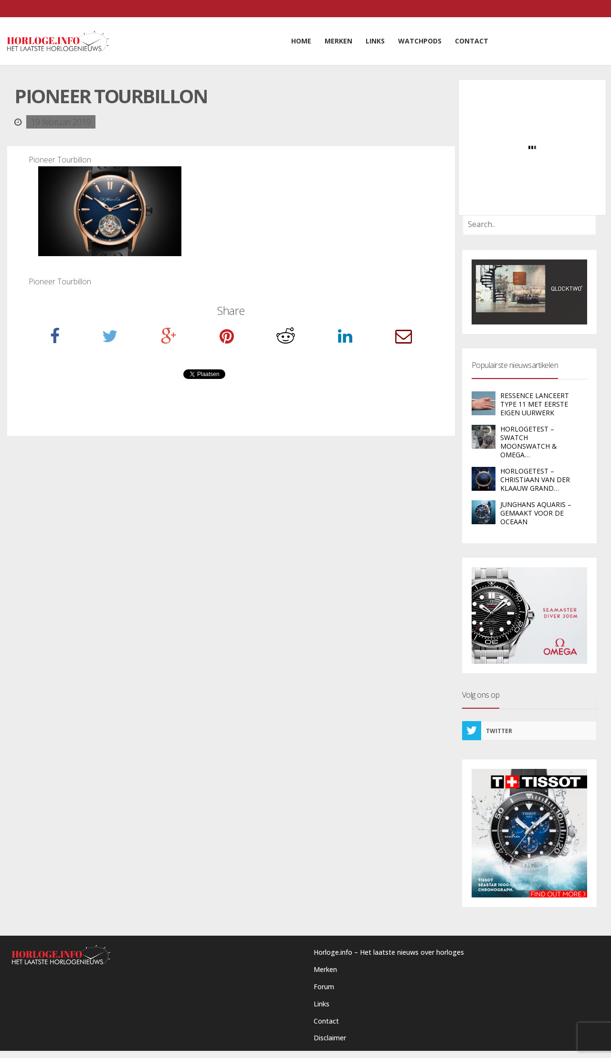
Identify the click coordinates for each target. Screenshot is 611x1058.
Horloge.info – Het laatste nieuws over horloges (389, 952)
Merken (325, 969)
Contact (326, 1021)
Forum (324, 986)
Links (321, 1003)
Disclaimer (330, 1037)
